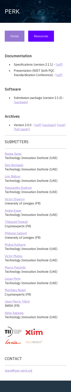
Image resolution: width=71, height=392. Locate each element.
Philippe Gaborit (16, 233)
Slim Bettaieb (14, 165)
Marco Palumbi (15, 267)
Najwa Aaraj (13, 154)
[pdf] (59, 64)
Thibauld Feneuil (16, 222)
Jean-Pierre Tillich (17, 301)
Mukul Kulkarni (15, 244)
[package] (21, 102)
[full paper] (22, 129)
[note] (61, 125)
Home (14, 36)
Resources (41, 36)
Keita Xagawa (14, 313)
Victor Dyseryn (15, 199)
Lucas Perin (12, 279)
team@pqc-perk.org (18, 370)
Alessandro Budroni (18, 188)
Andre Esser (13, 210)
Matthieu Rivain (15, 290)
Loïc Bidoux (12, 176)
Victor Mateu (13, 256)
